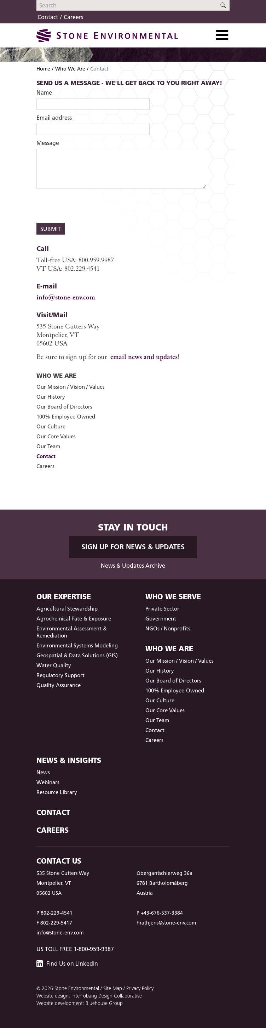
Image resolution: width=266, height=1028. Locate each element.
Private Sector (162, 608)
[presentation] (90, 206)
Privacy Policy (140, 988)
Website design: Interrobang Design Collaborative (89, 996)
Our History (50, 396)
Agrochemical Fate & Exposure (73, 618)
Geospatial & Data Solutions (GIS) (77, 655)
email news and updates (144, 357)
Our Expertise (63, 596)
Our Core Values (56, 436)
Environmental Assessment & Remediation (71, 632)
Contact (47, 17)
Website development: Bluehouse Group (79, 1003)
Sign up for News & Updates (133, 547)
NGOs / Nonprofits (167, 628)
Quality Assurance (58, 685)
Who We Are (70, 69)
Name (44, 92)
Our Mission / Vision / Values (70, 386)
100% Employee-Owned (65, 416)
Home (43, 69)
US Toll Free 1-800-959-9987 (75, 949)
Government (160, 618)
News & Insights (68, 760)
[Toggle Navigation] (222, 35)
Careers (73, 17)
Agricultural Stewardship (67, 608)
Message (47, 142)
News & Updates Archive (133, 565)
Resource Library (56, 792)
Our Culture (50, 426)
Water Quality (53, 665)
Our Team (48, 446)
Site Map (112, 988)
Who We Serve (173, 596)
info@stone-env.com (65, 297)
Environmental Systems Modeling (77, 645)
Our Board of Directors (64, 406)
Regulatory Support (60, 675)
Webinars (47, 782)
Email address (54, 117)
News (43, 772)
